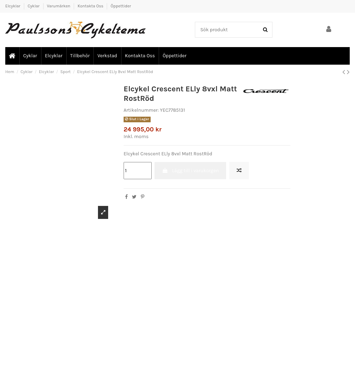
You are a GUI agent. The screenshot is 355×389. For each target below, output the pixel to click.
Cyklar (34, 6)
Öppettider (121, 6)
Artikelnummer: (141, 110)
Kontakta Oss (91, 6)
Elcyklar (13, 6)
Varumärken (59, 6)
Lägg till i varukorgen (190, 171)
